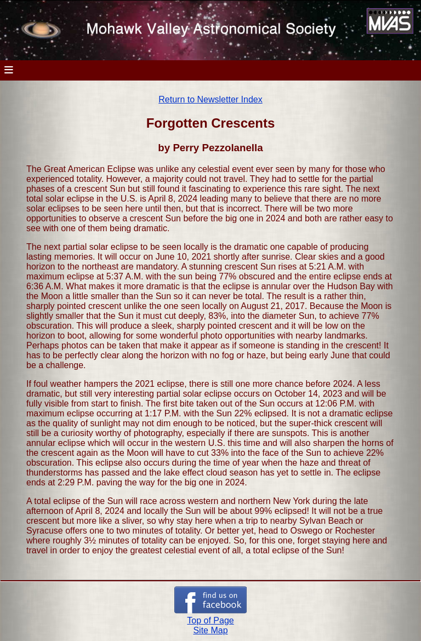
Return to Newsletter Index (210, 99)
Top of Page (210, 620)
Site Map (210, 630)
